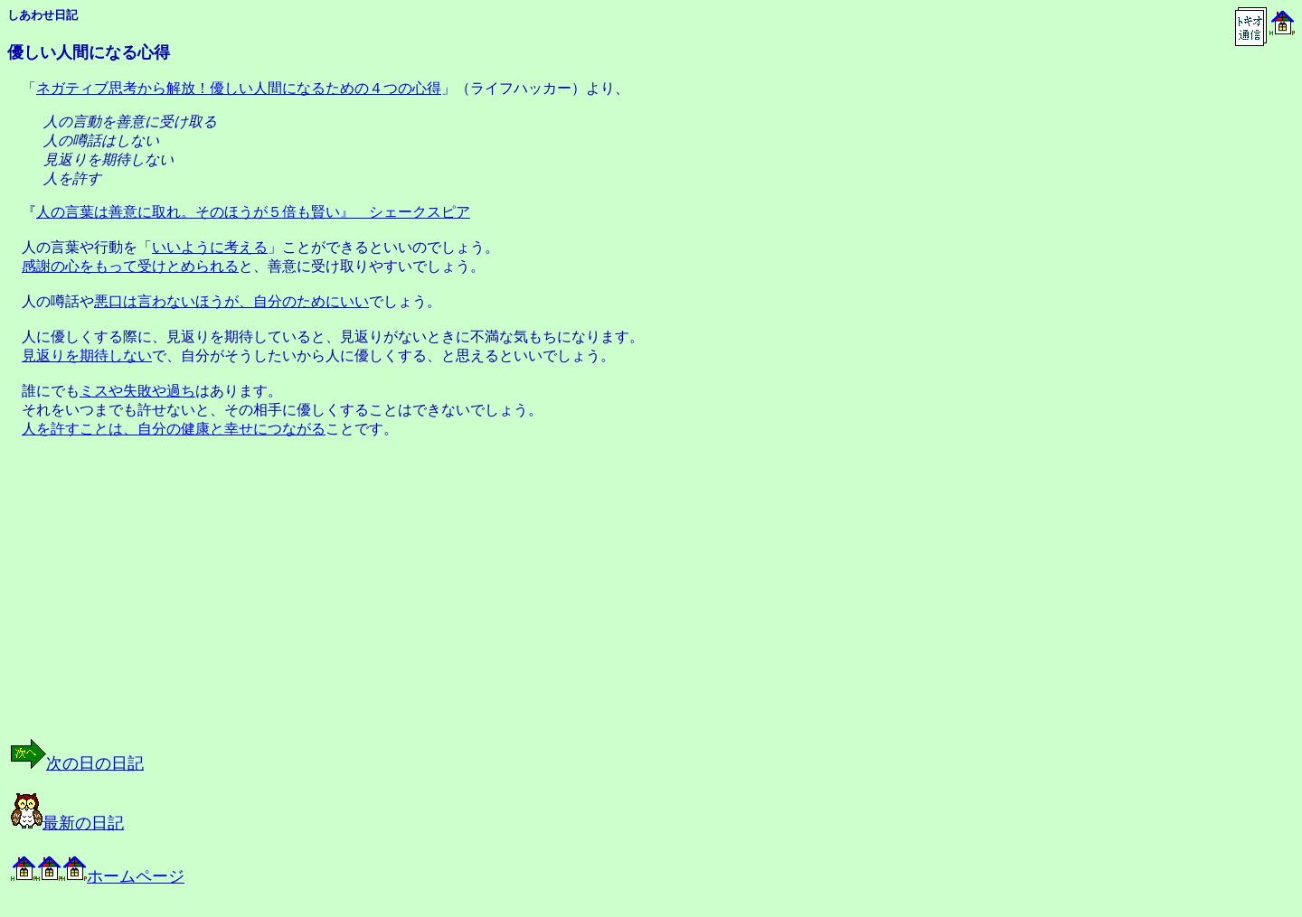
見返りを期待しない (87, 355)
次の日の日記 (77, 763)
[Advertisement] (193, 604)
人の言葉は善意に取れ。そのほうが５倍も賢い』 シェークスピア (253, 212)
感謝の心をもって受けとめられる (130, 266)
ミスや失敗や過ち (137, 390)
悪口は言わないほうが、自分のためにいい (231, 301)
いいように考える (210, 247)
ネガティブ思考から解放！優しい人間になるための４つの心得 (238, 88)
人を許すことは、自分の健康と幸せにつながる (174, 428)
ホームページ (97, 876)
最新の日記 (67, 823)
